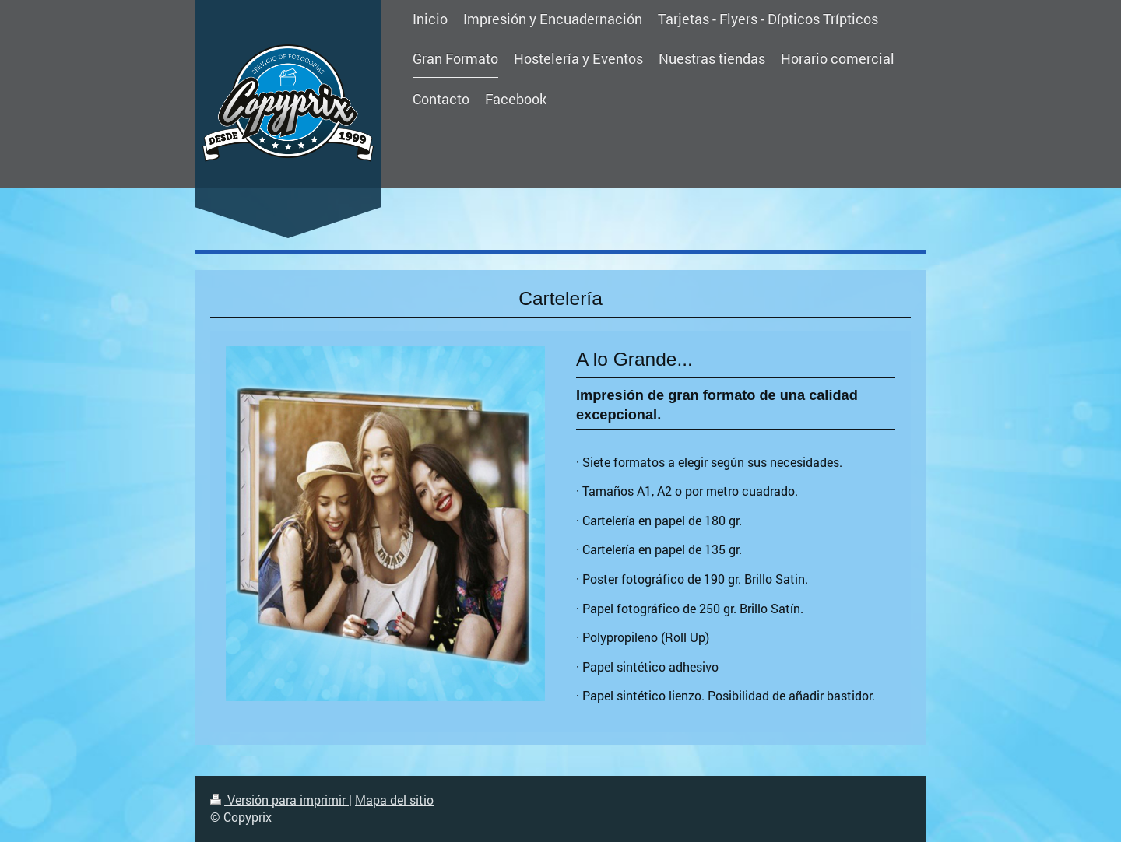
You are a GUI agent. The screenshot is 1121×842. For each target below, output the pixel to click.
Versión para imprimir (279, 799)
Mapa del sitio (394, 799)
